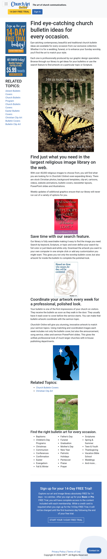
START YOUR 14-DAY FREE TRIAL (66, 520)
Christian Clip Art (13, 117)
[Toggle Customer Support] (94, 550)
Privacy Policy (59, 551)
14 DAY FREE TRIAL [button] (19, 11)
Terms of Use (73, 551)
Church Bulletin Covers (47, 387)
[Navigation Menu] (6, 4)
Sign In (37, 11)
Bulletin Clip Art (13, 124)
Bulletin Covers (12, 121)
